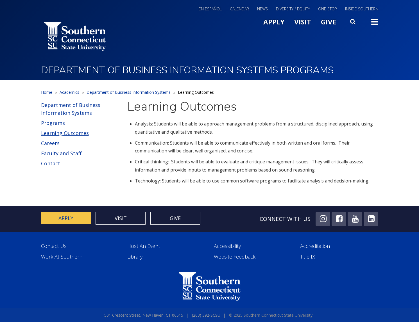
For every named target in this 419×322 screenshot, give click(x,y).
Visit (302, 21)
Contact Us (54, 246)
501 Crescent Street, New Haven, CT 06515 (143, 315)
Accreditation (315, 246)
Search (353, 20)
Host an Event (143, 246)
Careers (50, 143)
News (262, 9)
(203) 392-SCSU (206, 315)
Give (328, 21)
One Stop (327, 9)
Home (46, 92)
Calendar (239, 9)
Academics (69, 92)
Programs (53, 123)
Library (134, 257)
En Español (210, 9)
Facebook (339, 219)
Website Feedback (234, 257)
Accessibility (227, 246)
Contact (50, 163)
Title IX (307, 257)
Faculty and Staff (61, 153)
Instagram (323, 219)
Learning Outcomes (65, 133)
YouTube (355, 219)
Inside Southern (361, 9)
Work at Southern (61, 257)
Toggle (374, 21)
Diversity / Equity (293, 9)
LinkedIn (371, 219)
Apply (273, 21)
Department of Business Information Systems (129, 92)
